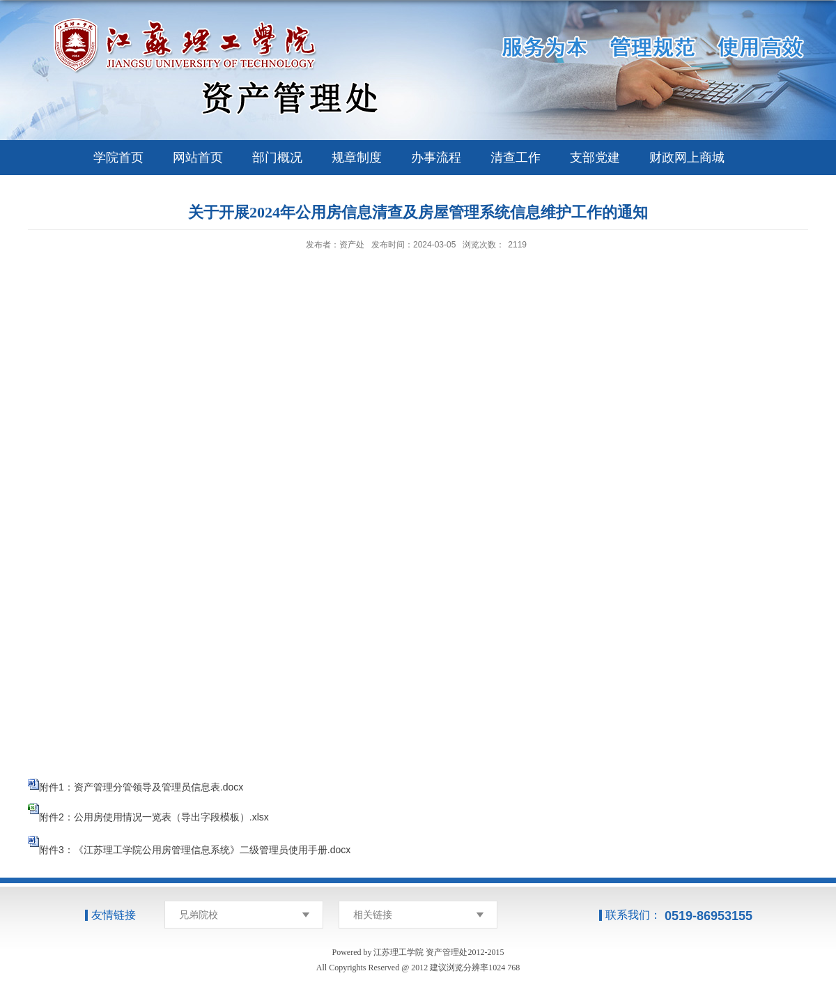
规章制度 (357, 158)
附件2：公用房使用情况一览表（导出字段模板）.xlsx (154, 817)
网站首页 (198, 158)
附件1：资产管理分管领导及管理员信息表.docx (141, 787)
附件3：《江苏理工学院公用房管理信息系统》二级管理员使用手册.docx (194, 849)
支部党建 (595, 158)
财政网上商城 (687, 158)
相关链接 (372, 914)
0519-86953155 (708, 916)
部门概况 (277, 158)
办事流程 (436, 158)
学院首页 (118, 158)
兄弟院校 (198, 914)
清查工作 (515, 158)
